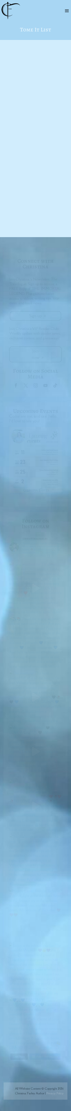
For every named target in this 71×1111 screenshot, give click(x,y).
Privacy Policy (55, 1093)
